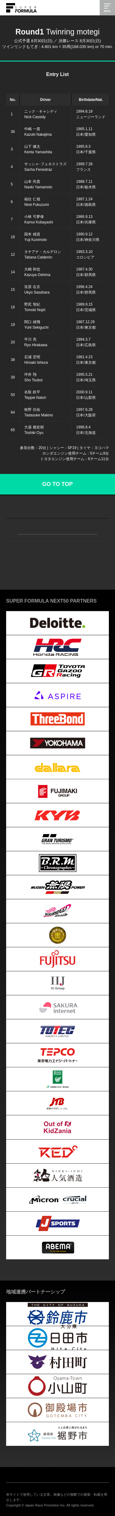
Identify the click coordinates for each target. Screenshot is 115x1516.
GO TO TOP (57, 484)
